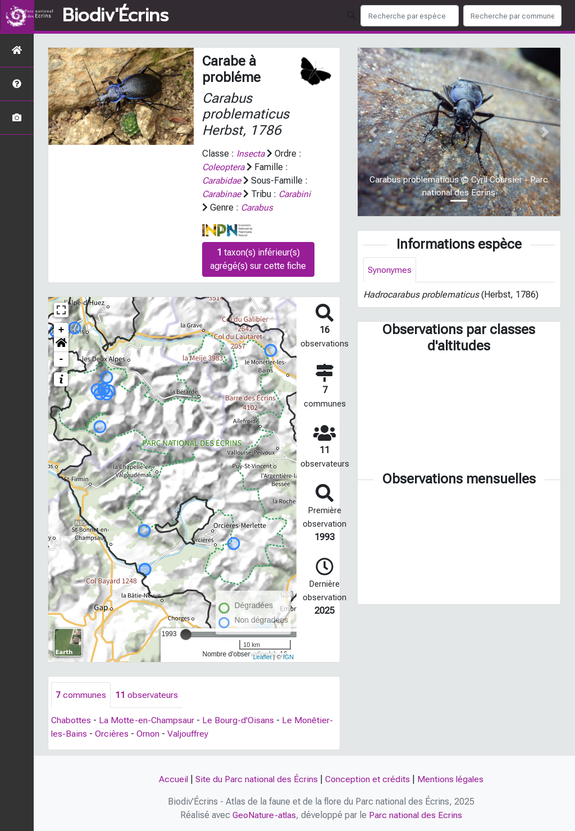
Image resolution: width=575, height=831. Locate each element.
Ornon (148, 733)
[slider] (185, 634)
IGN (288, 657)
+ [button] (61, 330)
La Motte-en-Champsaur (147, 720)
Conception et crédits (367, 779)
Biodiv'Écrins (115, 15)
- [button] (61, 359)
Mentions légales (451, 779)
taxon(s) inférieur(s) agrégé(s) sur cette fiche (258, 259)
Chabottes (71, 720)
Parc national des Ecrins (416, 815)
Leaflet (262, 657)
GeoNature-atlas (264, 815)
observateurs (146, 695)
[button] (61, 344)
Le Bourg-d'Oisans (239, 720)
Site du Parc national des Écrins (256, 779)
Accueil (172, 779)
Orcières (112, 733)
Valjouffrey (188, 733)
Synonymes (390, 269)
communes (81, 695)
